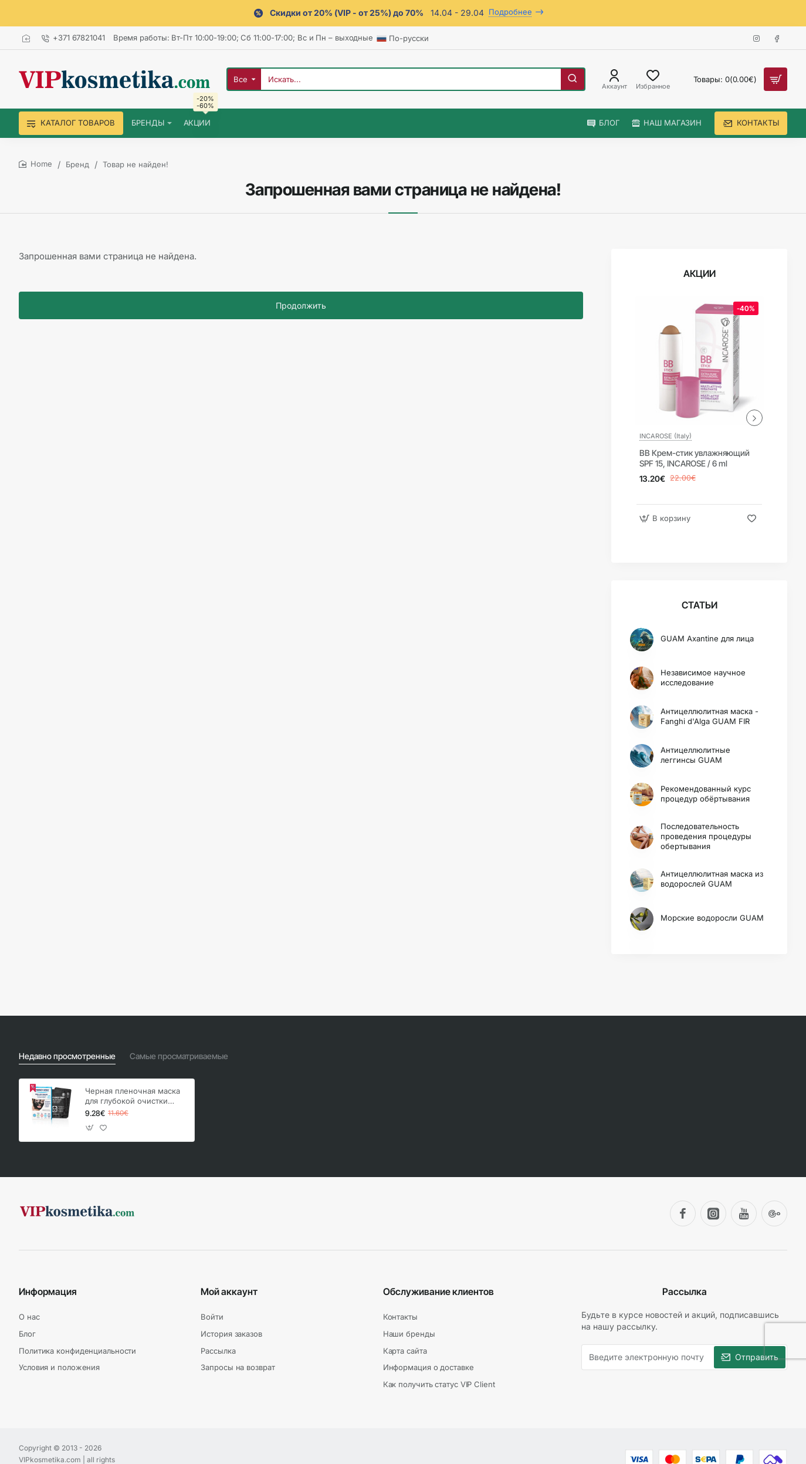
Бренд (77, 164)
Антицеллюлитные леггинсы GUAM (695, 755)
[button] (666, 518)
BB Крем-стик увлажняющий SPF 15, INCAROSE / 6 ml (694, 458)
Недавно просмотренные (67, 1056)
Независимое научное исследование (703, 677)
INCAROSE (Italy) (665, 435)
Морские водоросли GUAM (712, 917)
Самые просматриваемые (179, 1056)
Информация (48, 1291)
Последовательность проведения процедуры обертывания (706, 836)
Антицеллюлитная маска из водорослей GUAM (712, 878)
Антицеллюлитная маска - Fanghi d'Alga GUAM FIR (709, 716)
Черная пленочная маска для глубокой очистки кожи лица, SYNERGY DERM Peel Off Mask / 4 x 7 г (132, 1096)
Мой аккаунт (229, 1291)
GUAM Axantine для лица (707, 638)
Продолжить (301, 305)
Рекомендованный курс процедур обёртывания (706, 793)
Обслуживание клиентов (438, 1291)
